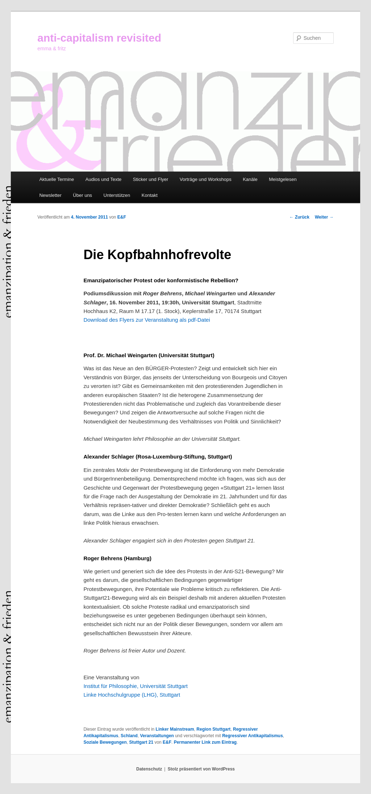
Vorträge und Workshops (206, 179)
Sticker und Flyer (150, 179)
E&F (121, 217)
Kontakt (150, 195)
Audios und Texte (104, 179)
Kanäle (250, 179)
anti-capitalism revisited (99, 38)
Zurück (299, 217)
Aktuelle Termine (56, 179)
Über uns (82, 195)
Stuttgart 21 (141, 742)
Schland (129, 735)
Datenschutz (149, 769)
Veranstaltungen (157, 735)
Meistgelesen (283, 179)
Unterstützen (117, 195)
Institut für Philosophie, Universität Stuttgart (135, 686)
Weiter (324, 217)
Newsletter (50, 195)
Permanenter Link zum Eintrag (205, 742)
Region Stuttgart (213, 729)
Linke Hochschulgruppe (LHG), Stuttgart (131, 695)
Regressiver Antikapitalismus (252, 735)
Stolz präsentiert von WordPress (201, 769)
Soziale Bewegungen (104, 742)
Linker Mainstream (175, 729)
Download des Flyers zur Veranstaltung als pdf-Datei (146, 320)
